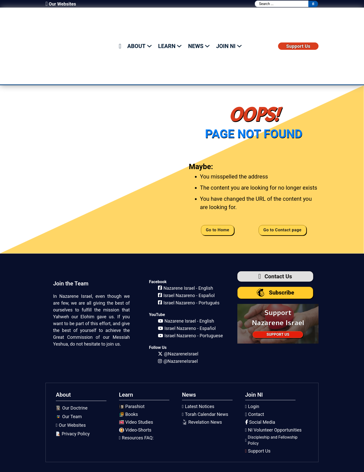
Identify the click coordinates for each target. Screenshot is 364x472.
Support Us (298, 45)
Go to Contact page (282, 229)
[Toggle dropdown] (149, 45)
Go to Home (217, 229)
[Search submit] (313, 4)
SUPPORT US (277, 334)
